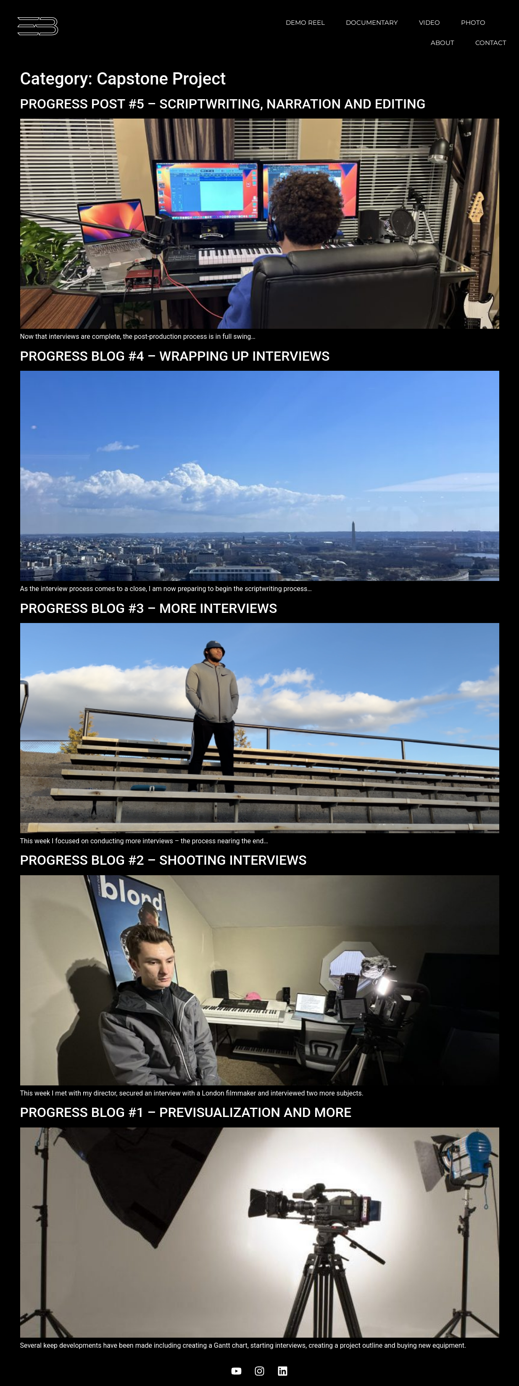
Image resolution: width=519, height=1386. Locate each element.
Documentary (372, 22)
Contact (490, 43)
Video (429, 22)
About (442, 43)
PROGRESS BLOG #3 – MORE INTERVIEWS (148, 608)
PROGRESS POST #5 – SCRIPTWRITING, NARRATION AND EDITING (223, 104)
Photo (473, 22)
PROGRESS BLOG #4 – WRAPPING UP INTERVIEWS (175, 356)
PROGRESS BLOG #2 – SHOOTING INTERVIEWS (163, 860)
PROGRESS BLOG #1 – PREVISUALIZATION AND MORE (185, 1112)
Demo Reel (305, 22)
